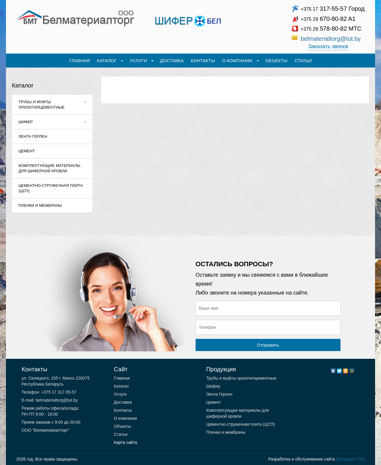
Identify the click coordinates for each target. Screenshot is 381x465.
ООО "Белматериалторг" (46, 430)
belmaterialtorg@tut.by (331, 38)
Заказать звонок (328, 46)
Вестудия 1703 (350, 459)
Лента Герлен (32, 136)
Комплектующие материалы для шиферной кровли (49, 168)
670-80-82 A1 (328, 18)
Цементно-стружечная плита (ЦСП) (50, 188)
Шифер (25, 122)
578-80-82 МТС (331, 28)
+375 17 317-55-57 (58, 392)
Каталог (23, 85)
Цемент (26, 151)
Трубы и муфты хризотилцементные (41, 104)
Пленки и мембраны (40, 205)
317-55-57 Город (333, 8)
